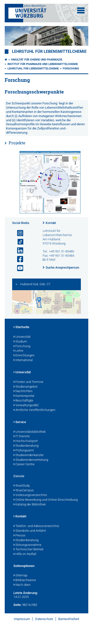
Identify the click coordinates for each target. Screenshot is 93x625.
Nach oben (22, 585)
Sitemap (20, 575)
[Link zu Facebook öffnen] (18, 259)
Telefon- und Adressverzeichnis (36, 526)
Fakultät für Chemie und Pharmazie (36, 59)
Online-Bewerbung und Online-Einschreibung (45, 500)
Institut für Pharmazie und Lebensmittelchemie (42, 64)
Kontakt (51, 223)
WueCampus (23, 490)
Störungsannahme (27, 545)
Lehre (18, 351)
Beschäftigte (23, 401)
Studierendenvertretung (30, 460)
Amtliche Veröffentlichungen (34, 410)
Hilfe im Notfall (24, 554)
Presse (19, 535)
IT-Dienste (21, 436)
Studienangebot (25, 387)
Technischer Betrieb (28, 549)
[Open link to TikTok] (18, 242)
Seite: (17, 605)
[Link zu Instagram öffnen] (18, 233)
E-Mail (51, 259)
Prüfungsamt (23, 450)
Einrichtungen (23, 355)
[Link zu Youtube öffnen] (18, 268)
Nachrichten (22, 391)
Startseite (21, 327)
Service (19, 422)
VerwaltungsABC (26, 405)
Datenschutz (44, 619)
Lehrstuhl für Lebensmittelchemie (49, 51)
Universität (22, 337)
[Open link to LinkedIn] (18, 250)
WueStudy (21, 486)
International (23, 360)
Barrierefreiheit (68, 619)
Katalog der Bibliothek (29, 504)
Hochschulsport (25, 441)
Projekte (17, 142)
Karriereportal (23, 396)
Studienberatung (25, 446)
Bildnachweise (24, 580)
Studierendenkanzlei (28, 455)
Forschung (71, 68)
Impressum (22, 619)
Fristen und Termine (28, 382)
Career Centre (23, 464)
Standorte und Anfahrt (29, 531)
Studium (20, 342)
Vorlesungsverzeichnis (30, 495)
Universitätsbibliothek (29, 432)
